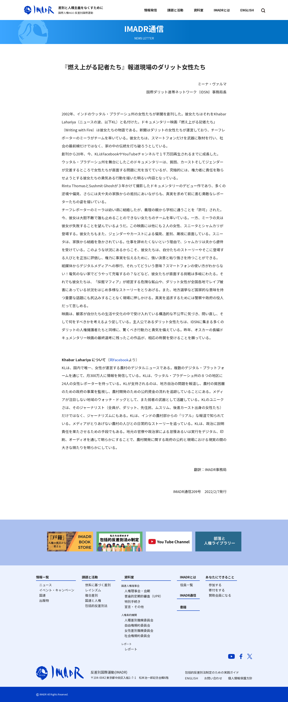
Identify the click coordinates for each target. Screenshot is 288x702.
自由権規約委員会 (137, 625)
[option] (70, 541)
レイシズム (93, 590)
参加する (215, 584)
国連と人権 (93, 600)
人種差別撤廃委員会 (138, 620)
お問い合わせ (213, 678)
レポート (130, 649)
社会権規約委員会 (137, 635)
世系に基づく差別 (98, 584)
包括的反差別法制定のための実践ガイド (212, 672)
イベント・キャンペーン (56, 590)
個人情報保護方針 (240, 678)
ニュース (45, 584)
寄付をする (217, 590)
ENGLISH (191, 678)
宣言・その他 (134, 606)
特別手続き (132, 601)
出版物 (44, 600)
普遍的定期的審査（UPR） (143, 596)
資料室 (129, 577)
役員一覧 (186, 584)
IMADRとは (188, 577)
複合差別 (91, 595)
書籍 (183, 607)
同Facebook (119, 359)
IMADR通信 (188, 595)
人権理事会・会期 (137, 590)
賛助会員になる (220, 595)
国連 (42, 595)
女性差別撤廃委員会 (138, 630)
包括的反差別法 (96, 605)
